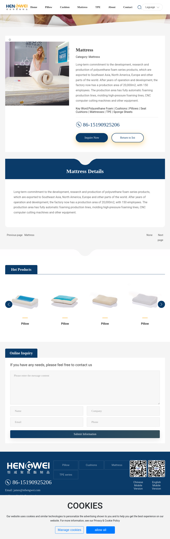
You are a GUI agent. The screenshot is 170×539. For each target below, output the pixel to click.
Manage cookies (69, 530)
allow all (100, 530)
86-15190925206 (101, 125)
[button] (8, 304)
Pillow (25, 323)
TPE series (65, 474)
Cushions (91, 465)
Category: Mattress (88, 57)
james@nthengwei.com (26, 490)
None (149, 235)
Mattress (29, 235)
